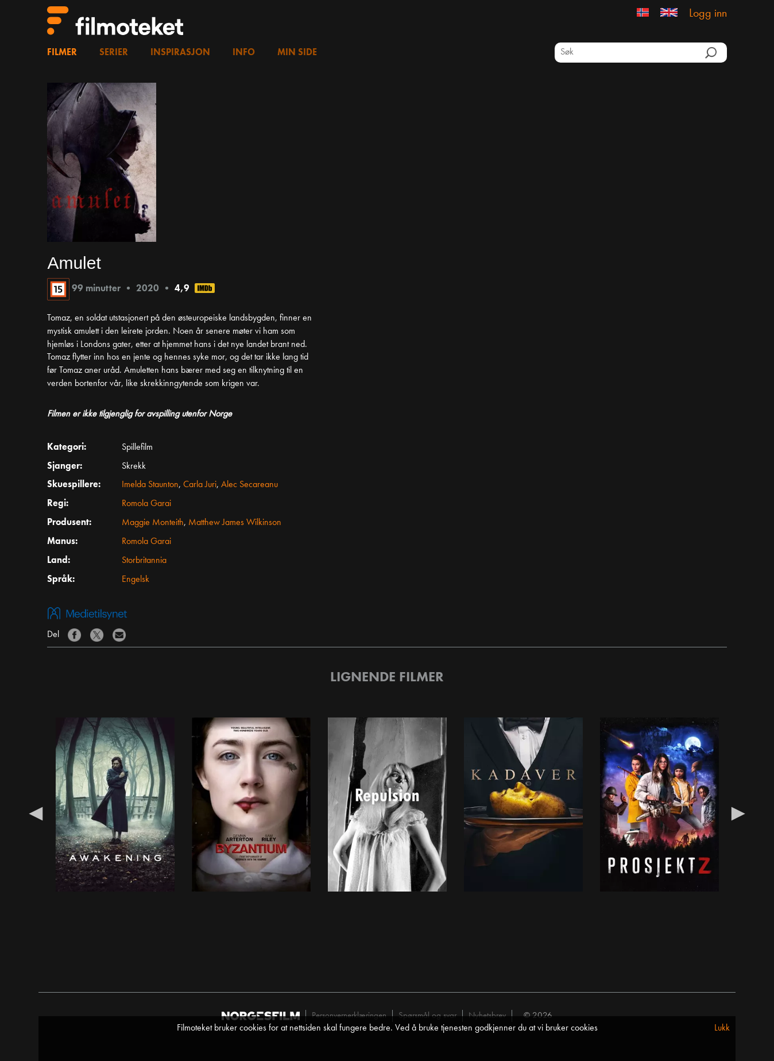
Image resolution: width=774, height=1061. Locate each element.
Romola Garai (146, 503)
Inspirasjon (180, 52)
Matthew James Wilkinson (234, 522)
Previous (35, 812)
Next (738, 812)
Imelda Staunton (150, 484)
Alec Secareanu (249, 484)
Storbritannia (144, 560)
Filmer (62, 52)
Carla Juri (199, 484)
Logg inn (708, 14)
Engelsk (135, 579)
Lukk (722, 1028)
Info (244, 52)
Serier (113, 52)
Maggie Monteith (153, 522)
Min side (297, 52)
